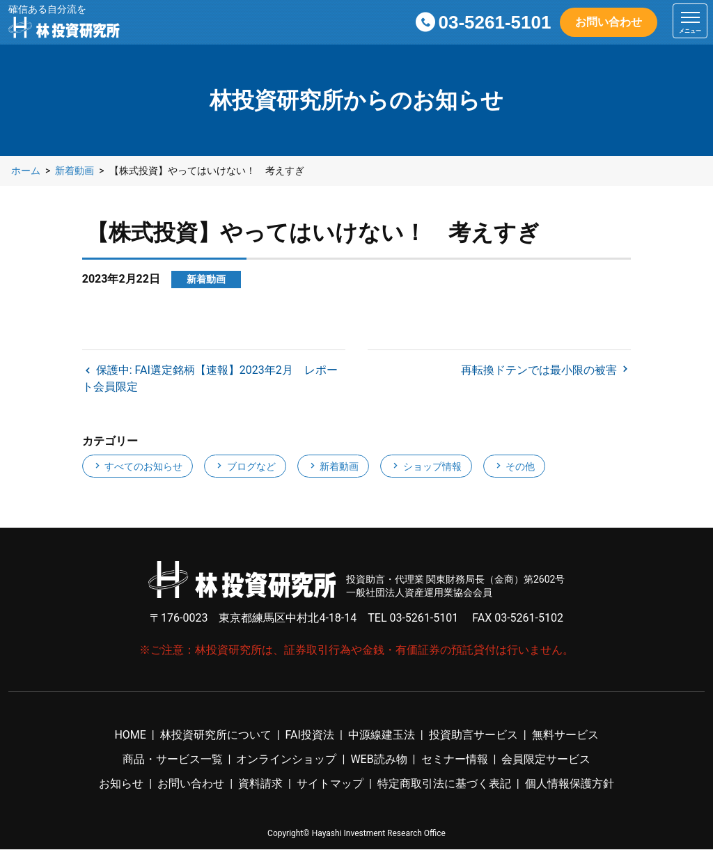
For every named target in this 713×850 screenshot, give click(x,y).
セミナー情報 (454, 759)
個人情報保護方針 (569, 784)
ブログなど (244, 467)
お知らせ (121, 784)
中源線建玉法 (381, 735)
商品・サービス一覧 (173, 759)
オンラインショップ (286, 759)
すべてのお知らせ (137, 467)
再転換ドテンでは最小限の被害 (540, 370)
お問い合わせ (608, 22)
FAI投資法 (309, 735)
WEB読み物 (378, 759)
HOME (130, 735)
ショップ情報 (426, 467)
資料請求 (260, 784)
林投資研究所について (216, 735)
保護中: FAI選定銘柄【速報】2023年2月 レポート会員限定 (210, 379)
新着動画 (333, 467)
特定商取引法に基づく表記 (444, 784)
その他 (514, 467)
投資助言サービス (473, 735)
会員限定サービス (545, 759)
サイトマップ (330, 784)
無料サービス (565, 735)
